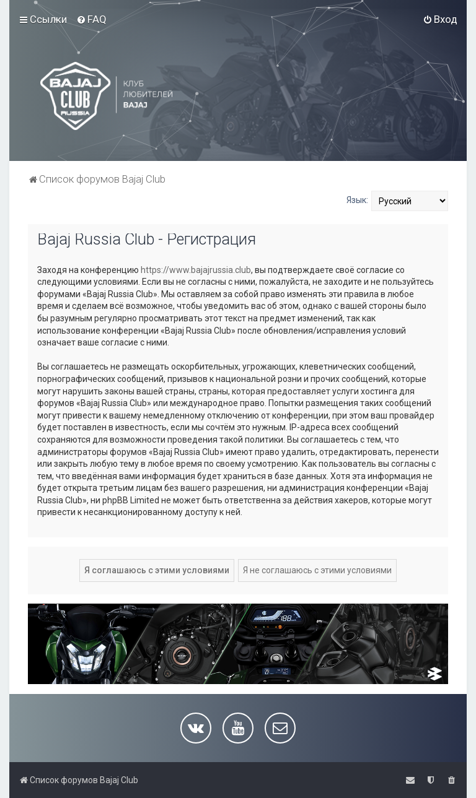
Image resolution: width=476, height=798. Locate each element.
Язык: (357, 200)
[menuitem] (91, 19)
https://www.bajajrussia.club (196, 270)
